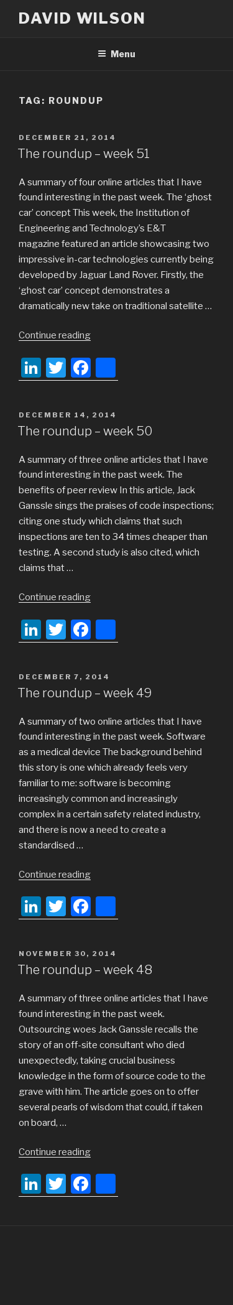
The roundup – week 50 (85, 431)
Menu (116, 54)
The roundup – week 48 (84, 969)
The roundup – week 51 (83, 153)
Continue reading (55, 335)
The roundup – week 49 (84, 692)
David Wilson (82, 18)
